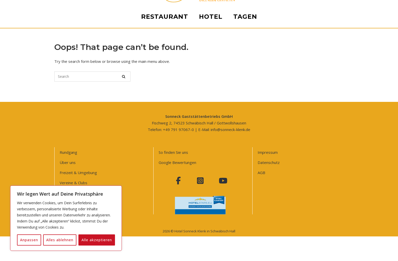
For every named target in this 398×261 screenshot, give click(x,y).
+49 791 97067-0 (178, 129)
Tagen (245, 205)
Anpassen (29, 239)
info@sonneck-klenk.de (230, 129)
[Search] (123, 76)
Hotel (210, 205)
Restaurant (164, 205)
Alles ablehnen (59, 239)
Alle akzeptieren (96, 239)
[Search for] (92, 76)
